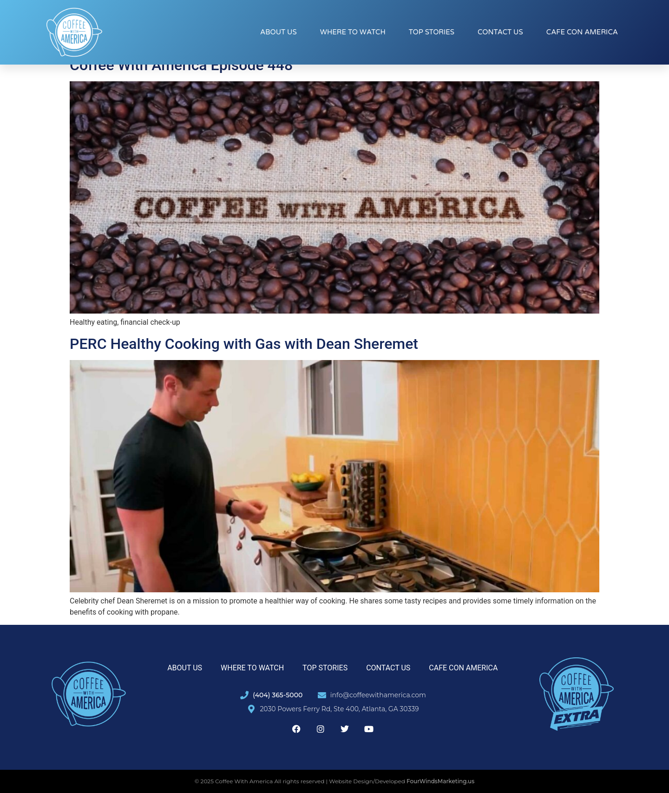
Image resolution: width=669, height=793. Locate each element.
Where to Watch (353, 32)
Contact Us (500, 32)
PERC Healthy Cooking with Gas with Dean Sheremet (244, 344)
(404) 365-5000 (277, 695)
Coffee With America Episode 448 (181, 65)
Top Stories (431, 32)
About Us (278, 32)
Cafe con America (582, 32)
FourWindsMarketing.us (440, 781)
